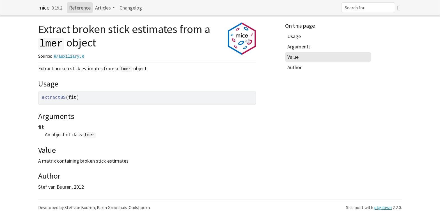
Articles (103, 7)
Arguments (299, 46)
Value (293, 57)
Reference (80, 7)
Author (294, 67)
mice (43, 7)
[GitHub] (398, 7)
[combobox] (368, 7)
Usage (294, 36)
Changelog (131, 7)
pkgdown (383, 207)
